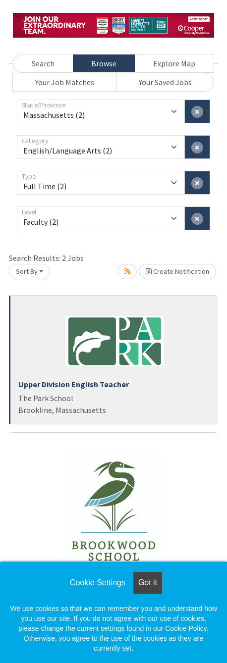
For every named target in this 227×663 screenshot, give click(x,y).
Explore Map (174, 63)
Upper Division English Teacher (73, 384)
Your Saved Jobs (165, 82)
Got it (147, 582)
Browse (103, 63)
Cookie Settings (97, 582)
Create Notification (177, 271)
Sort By (27, 271)
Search (43, 63)
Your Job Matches (64, 82)
